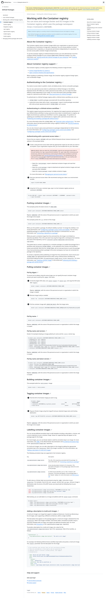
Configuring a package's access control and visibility (56, 130)
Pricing (52, 592)
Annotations (39, 524)
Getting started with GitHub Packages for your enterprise (52, 57)
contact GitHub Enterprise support (90, 9)
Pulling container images (38, 267)
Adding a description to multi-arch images (38, 450)
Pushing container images (39, 203)
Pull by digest (32, 272)
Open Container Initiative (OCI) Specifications (41, 72)
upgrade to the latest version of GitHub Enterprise (57, 9)
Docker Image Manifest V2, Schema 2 (39, 70)
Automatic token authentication (65, 121)
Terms (39, 592)
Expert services (59, 592)
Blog (65, 592)
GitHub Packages (8, 10)
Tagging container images (39, 393)
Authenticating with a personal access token (44, 136)
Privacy (43, 592)
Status (48, 592)
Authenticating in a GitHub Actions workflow (44, 108)
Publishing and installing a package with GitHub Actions (42, 118)
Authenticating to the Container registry (45, 82)
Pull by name (32, 316)
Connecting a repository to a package (47, 233)
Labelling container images (44, 260)
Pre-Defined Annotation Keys (71, 441)
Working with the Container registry (45, 35)
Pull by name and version (37, 331)
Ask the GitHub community (34, 580)
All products (5, 6)
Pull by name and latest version (39, 359)
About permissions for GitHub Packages (60, 94)
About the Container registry (40, 41)
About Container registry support (42, 64)
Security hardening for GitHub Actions (53, 155)
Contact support (31, 582)
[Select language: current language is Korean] (103, 2)
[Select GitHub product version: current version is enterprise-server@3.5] (21, 2)
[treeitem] (12, 15)
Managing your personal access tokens (56, 174)
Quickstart (5, 15)
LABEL (38, 441)
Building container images (39, 379)
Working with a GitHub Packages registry (46, 14)
